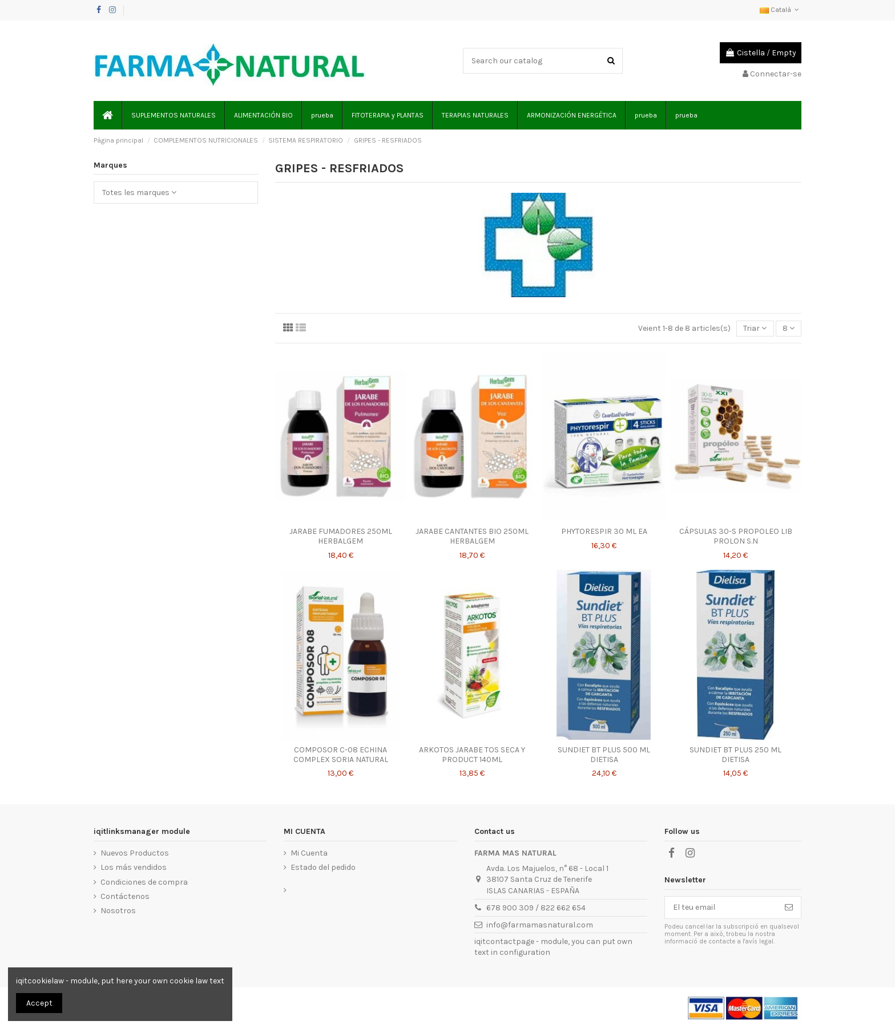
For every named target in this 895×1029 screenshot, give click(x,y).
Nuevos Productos (134, 853)
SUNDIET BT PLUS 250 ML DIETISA (735, 754)
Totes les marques (139, 192)
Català (780, 10)
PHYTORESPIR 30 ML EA (604, 531)
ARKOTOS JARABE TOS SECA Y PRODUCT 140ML (472, 754)
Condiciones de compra (144, 882)
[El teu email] (721, 907)
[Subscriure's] (789, 907)
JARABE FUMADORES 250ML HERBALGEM (340, 536)
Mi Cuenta (309, 853)
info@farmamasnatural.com (539, 925)
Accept (39, 1003)
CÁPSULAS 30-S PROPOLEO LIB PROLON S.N (735, 536)
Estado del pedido (323, 867)
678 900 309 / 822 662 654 (536, 908)
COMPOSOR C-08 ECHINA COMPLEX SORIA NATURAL (340, 754)
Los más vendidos (133, 867)
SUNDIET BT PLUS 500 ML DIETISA (604, 754)
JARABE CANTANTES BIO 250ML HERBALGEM (472, 536)
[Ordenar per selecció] (754, 329)
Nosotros (118, 910)
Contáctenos (125, 896)
